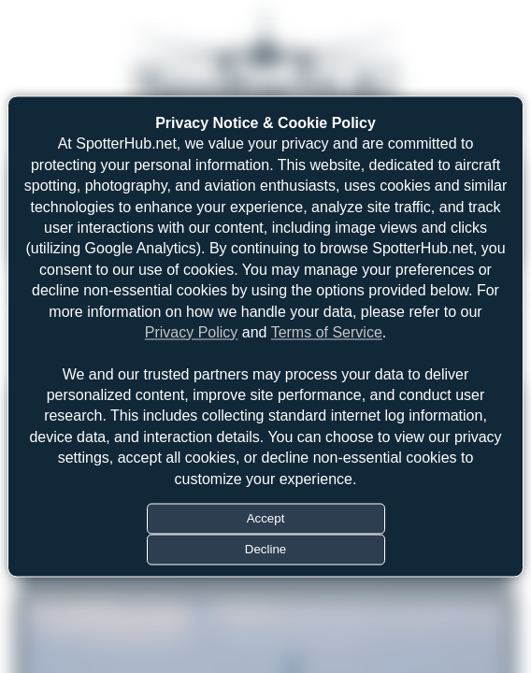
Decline (265, 550)
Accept (266, 519)
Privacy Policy (191, 332)
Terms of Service (326, 332)
